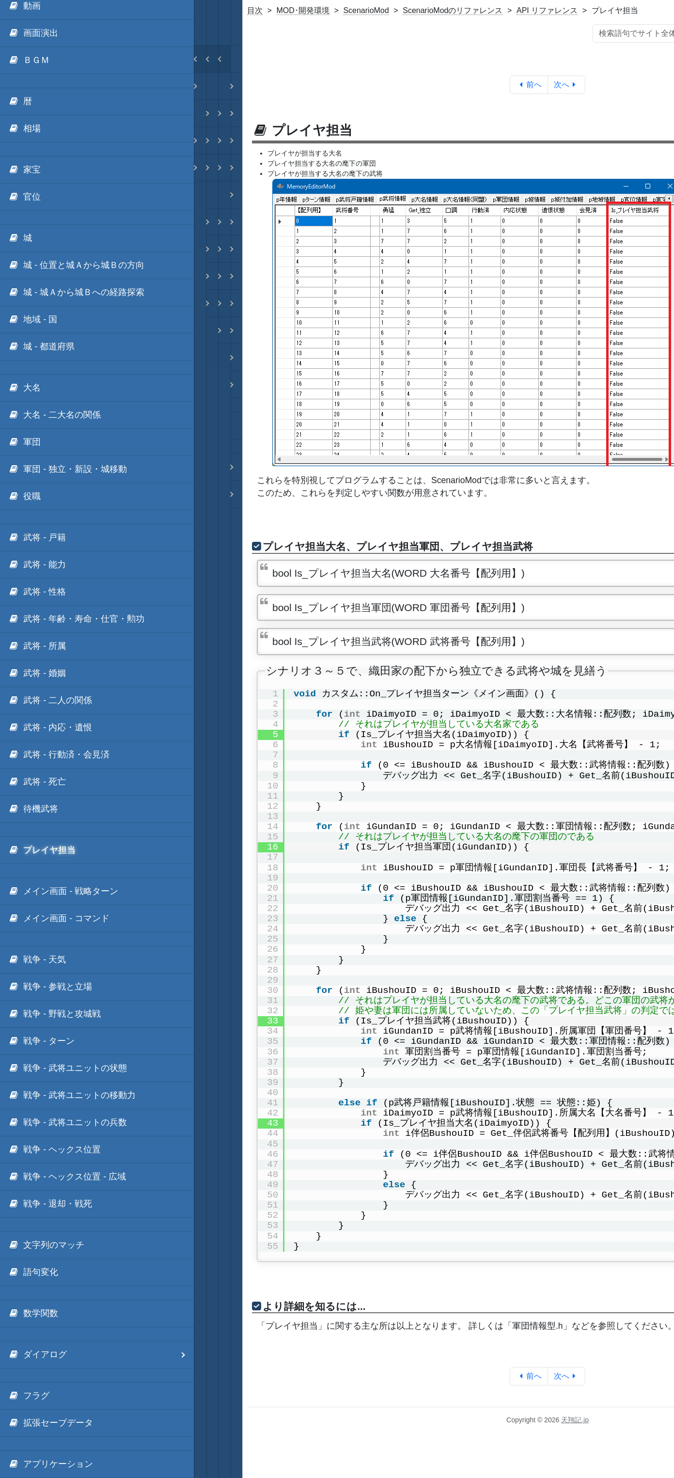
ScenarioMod (366, 10)
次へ (567, 84)
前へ (529, 84)
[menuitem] (97, 33)
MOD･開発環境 (303, 10)
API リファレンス (547, 10)
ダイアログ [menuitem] (101, 1354)
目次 (255, 10)
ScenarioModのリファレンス (452, 10)
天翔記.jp (575, 1420)
